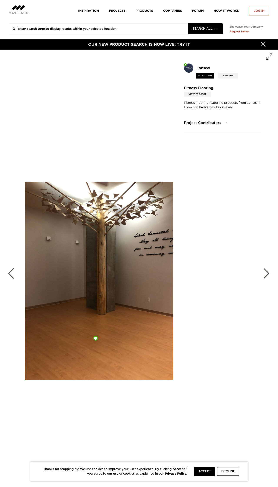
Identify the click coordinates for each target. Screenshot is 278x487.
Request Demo (239, 31)
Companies (172, 10)
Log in (259, 10)
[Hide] (263, 44)
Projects (117, 10)
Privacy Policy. (176, 473)
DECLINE (228, 471)
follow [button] (206, 76)
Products (144, 10)
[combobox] (205, 28)
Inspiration (88, 10)
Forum (198, 10)
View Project (197, 94)
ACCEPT (205, 471)
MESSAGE (227, 76)
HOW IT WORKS (226, 10)
